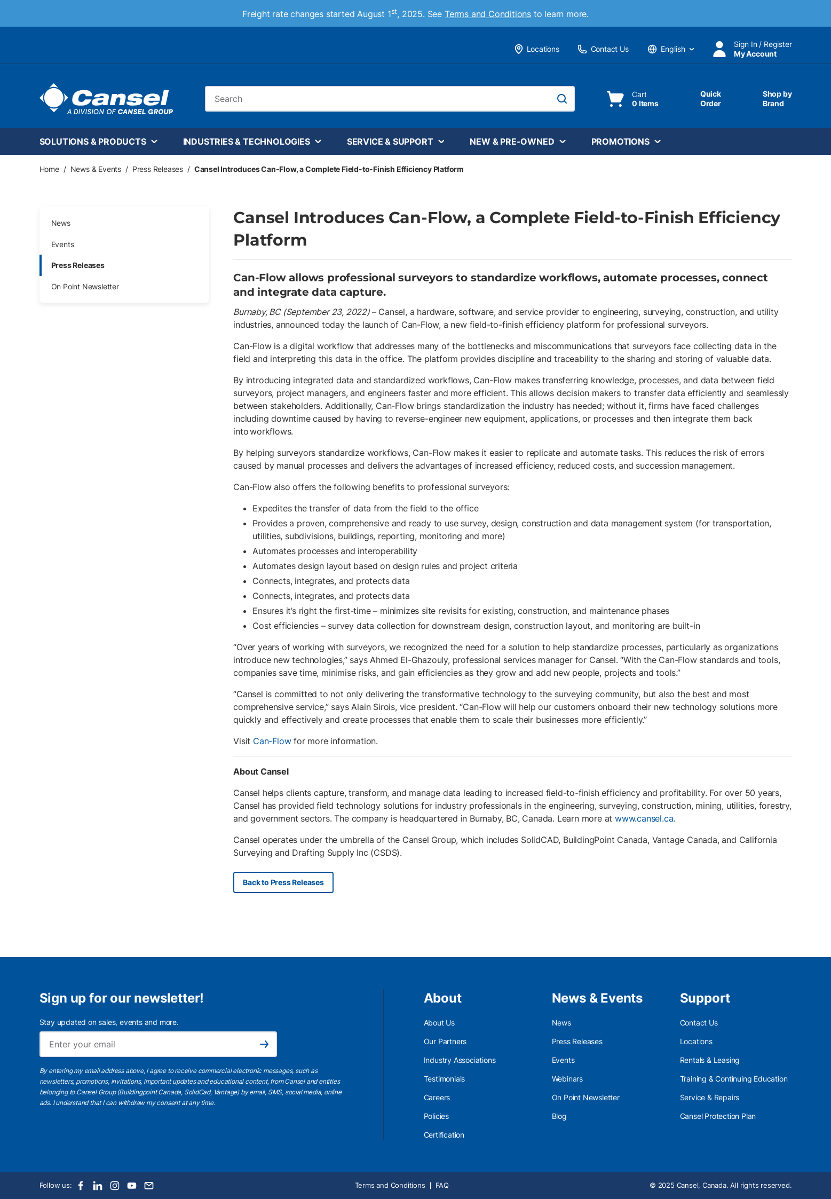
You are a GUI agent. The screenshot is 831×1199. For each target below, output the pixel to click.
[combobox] (390, 99)
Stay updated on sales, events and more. (109, 1022)
